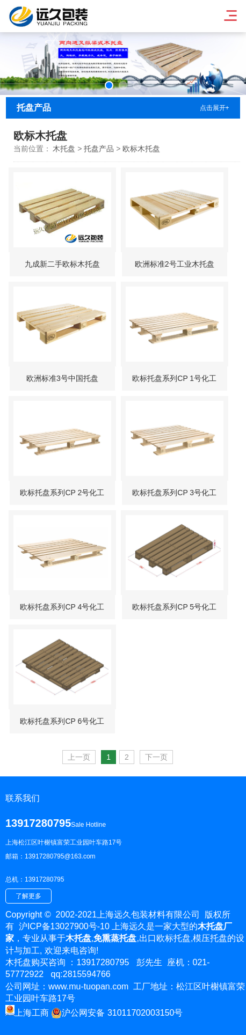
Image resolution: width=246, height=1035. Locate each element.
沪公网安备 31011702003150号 (117, 1013)
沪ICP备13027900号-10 (64, 926)
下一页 (156, 757)
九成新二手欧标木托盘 (62, 264)
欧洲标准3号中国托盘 (62, 378)
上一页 (79, 757)
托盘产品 (99, 148)
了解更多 (28, 896)
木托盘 (64, 148)
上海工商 (27, 1012)
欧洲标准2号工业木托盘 (174, 264)
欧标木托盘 (141, 148)
